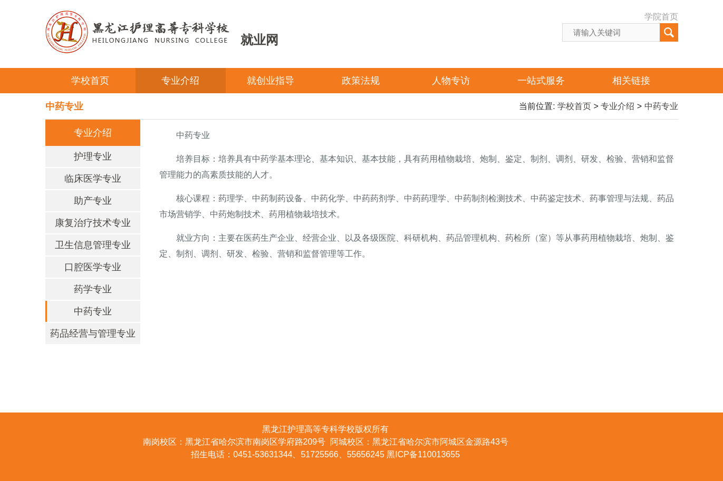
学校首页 (90, 80)
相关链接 (631, 80)
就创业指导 (270, 80)
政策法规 (361, 80)
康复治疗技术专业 (93, 223)
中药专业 (661, 106)
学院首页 (661, 16)
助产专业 (93, 200)
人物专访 (451, 80)
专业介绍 (180, 80)
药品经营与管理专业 (93, 333)
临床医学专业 (92, 178)
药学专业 (93, 289)
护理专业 (93, 156)
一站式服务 (541, 80)
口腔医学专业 (92, 267)
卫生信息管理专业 (93, 245)
